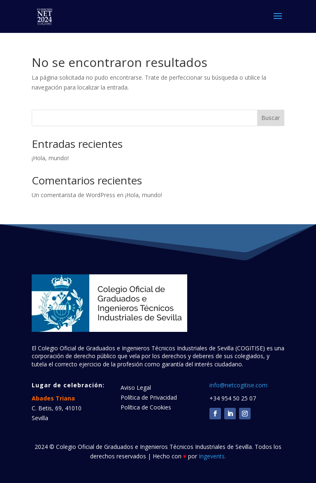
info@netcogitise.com (238, 385)
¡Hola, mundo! (50, 158)
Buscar (270, 118)
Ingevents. (212, 456)
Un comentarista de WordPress (73, 195)
